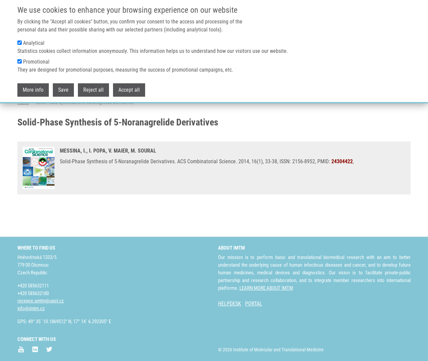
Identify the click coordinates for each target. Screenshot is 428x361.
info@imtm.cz (31, 308)
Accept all (129, 90)
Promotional (36, 62)
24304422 (342, 188)
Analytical (33, 43)
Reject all (93, 90)
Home (23, 128)
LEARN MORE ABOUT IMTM (266, 288)
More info (33, 90)
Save (63, 90)
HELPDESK (229, 303)
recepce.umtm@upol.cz (40, 301)
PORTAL (253, 303)
